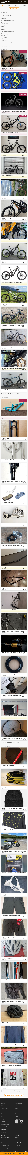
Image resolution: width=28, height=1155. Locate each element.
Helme (2, 38)
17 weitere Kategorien (7, 42)
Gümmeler (3, 1113)
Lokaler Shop (18, 1111)
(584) (10, 1091)
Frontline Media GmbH (10, 1151)
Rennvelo (3, 18)
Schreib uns (18, 1140)
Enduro (2, 1111)
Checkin (3, 1121)
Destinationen (18, 1113)
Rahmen (3, 29)
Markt (2, 5)
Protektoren (4, 37)
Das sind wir (18, 1145)
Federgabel (3, 25)
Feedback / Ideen (19, 1142)
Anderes (24, 5)
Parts (16, 5)
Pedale (2, 26)
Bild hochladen (4, 1127)
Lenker (2, 28)
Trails (16, 1116)
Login (19, 2)
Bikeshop (3, 1140)
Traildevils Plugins (5, 1148)
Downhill (3, 1103)
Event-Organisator (5, 1145)
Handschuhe (4, 40)
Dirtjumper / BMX (5, 17)
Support (17, 1137)
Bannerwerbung (5, 1137)
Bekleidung (3, 35)
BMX (2, 1116)
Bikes (9, 5)
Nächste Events (18, 1103)
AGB (17, 1151)
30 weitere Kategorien (7, 31)
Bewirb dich (17, 1148)
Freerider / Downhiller (6, 14)
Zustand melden (5, 1124)
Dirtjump (3, 1106)
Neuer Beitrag (4, 1129)
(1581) (10, 394)
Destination (3, 1142)
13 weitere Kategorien (7, 20)
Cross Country (4, 1108)
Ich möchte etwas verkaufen (14, 1095)
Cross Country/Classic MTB (7, 15)
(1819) (10, 742)
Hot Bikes (17, 1106)
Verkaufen (14, 8)
